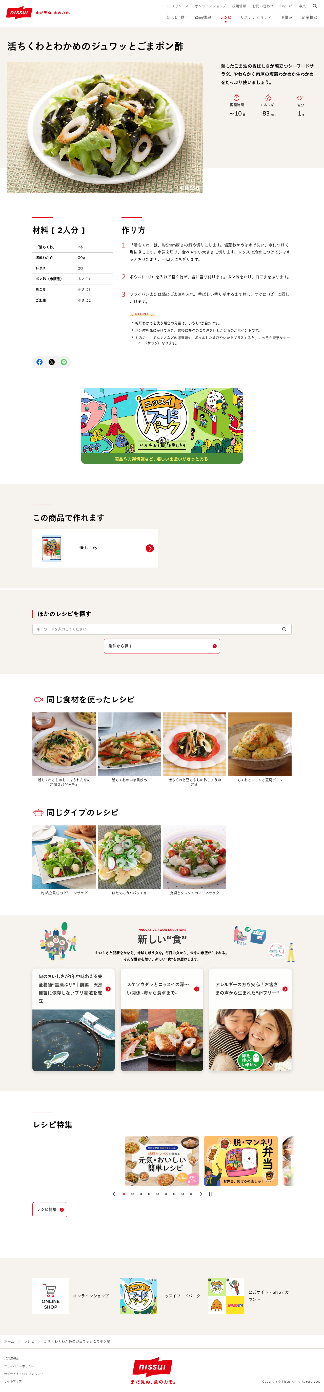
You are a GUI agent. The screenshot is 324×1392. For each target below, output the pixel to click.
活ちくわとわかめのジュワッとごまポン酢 (77, 1341)
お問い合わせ (263, 6)
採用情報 (239, 6)
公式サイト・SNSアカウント (24, 1374)
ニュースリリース (175, 6)
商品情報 (203, 17)
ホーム (9, 1341)
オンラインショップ (210, 6)
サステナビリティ (256, 17)
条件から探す (120, 646)
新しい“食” (176, 17)
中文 (302, 6)
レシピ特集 (47, 1209)
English (286, 6)
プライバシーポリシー (19, 1366)
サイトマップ (13, 1381)
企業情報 (309, 17)
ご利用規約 (11, 1359)
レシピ (226, 17)
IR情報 (286, 17)
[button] (114, 1194)
